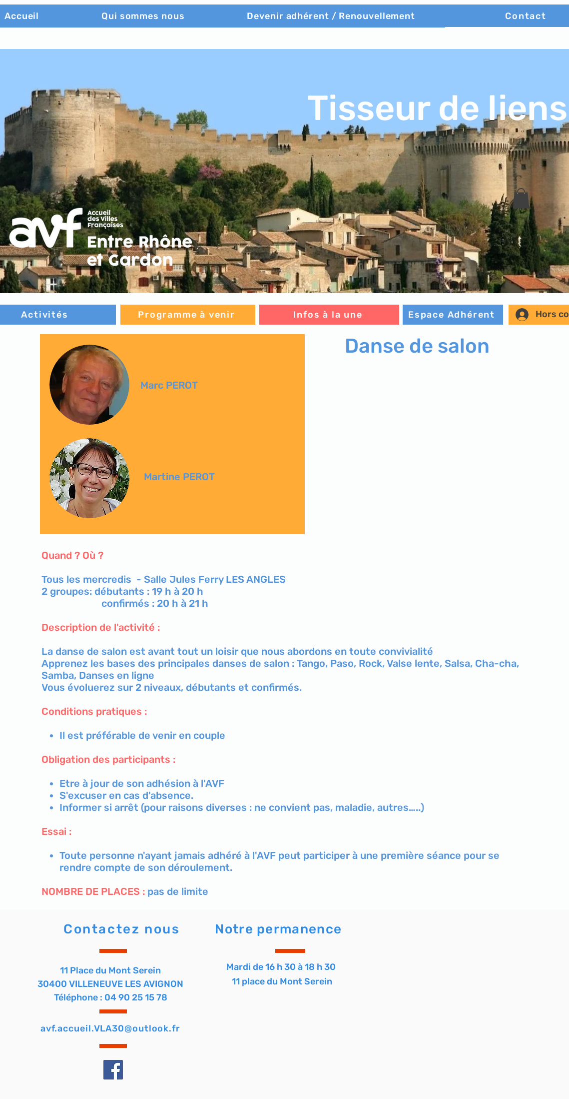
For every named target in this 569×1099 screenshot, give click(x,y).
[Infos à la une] (329, 315)
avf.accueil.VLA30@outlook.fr (110, 1028)
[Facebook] (113, 1069)
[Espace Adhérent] (453, 315)
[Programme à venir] (187, 315)
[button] (521, 198)
